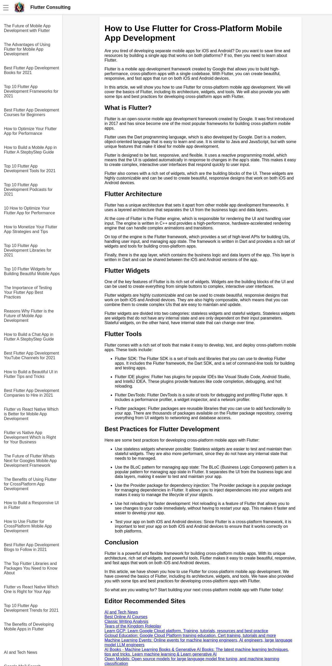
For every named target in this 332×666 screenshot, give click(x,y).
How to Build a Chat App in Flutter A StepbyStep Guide (29, 336)
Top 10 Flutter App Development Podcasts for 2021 (28, 189)
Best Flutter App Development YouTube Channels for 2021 (31, 355)
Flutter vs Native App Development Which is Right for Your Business (30, 437)
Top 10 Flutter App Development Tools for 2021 (30, 168)
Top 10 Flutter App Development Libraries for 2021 (27, 250)
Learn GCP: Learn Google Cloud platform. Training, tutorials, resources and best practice (186, 631)
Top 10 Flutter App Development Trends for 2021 (31, 607)
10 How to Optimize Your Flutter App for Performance (29, 210)
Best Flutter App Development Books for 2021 (31, 70)
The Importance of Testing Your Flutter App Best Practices (28, 292)
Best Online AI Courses (126, 617)
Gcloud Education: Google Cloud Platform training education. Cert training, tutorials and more (190, 635)
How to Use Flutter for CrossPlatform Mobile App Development (28, 526)
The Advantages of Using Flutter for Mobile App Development (27, 49)
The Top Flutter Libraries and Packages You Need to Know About (30, 568)
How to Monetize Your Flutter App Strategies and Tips (30, 229)
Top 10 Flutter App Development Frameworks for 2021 (31, 91)
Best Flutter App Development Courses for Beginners (31, 112)
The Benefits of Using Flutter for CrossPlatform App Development (30, 484)
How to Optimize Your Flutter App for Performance (30, 131)
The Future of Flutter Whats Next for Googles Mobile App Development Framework (30, 461)
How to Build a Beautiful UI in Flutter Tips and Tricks (31, 374)
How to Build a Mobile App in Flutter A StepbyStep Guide (30, 149)
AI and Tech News (20, 652)
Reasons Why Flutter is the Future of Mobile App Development (29, 316)
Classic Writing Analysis (126, 621)
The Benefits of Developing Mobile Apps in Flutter (29, 626)
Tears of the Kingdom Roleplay (133, 626)
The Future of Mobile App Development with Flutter (27, 28)
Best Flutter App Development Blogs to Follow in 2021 (31, 547)
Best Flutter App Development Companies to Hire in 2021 (31, 392)
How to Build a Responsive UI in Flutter (31, 505)
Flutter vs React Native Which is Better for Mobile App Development (31, 414)
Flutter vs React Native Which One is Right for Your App (31, 589)
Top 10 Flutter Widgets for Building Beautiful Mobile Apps (32, 271)
